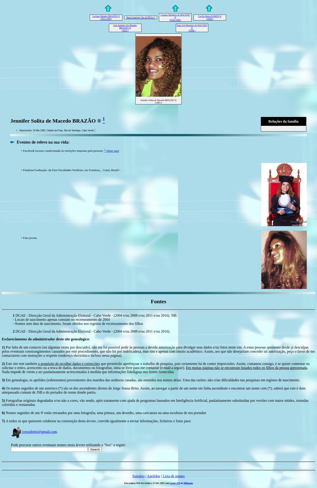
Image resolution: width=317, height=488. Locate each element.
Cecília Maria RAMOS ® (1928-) (209, 17)
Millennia (188, 483)
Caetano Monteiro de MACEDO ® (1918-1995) (175, 17)
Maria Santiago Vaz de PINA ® (140, 17)
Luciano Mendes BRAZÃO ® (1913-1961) (106, 17)
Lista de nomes (174, 476)
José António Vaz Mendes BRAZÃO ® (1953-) (125, 28)
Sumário (138, 476)
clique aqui (112, 151)
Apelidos (153, 476)
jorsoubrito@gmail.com (34, 432)
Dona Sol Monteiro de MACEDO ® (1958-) (192, 28)
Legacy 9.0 (175, 483)
